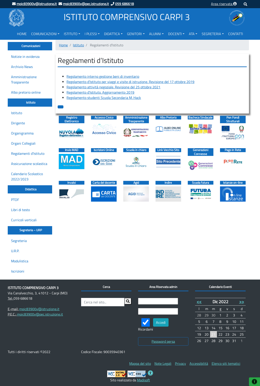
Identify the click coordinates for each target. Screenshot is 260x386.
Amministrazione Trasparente (24, 79)
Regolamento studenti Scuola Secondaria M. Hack (103, 97)
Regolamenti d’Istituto (27, 153)
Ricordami (145, 325)
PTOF (15, 199)
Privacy (180, 363)
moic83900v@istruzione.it (39, 309)
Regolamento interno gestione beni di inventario (102, 76)
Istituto (71, 33)
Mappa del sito (140, 363)
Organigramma (22, 133)
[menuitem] (22, 33)
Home (22, 33)
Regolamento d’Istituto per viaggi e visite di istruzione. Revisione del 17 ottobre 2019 (130, 81)
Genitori (134, 33)
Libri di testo (20, 209)
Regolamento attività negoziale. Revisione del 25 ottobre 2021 (113, 87)
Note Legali (162, 363)
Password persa (163, 341)
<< (199, 301)
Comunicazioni (44, 33)
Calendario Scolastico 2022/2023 (27, 176)
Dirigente (18, 123)
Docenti (175, 33)
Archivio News (22, 66)
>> (241, 301)
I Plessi (91, 33)
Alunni (155, 33)
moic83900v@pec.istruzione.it (40, 314)
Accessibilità (199, 363)
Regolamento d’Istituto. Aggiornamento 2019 (100, 92)
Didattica (112, 33)
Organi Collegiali (23, 143)
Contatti (235, 33)
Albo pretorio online (26, 92)
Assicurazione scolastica (29, 163)
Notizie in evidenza (25, 56)
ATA (192, 33)
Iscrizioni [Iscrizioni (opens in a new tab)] (17, 271)
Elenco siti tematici (226, 363)
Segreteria (211, 33)
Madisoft (143, 380)
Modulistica (19, 261)
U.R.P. (15, 251)
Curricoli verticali (24, 220)
